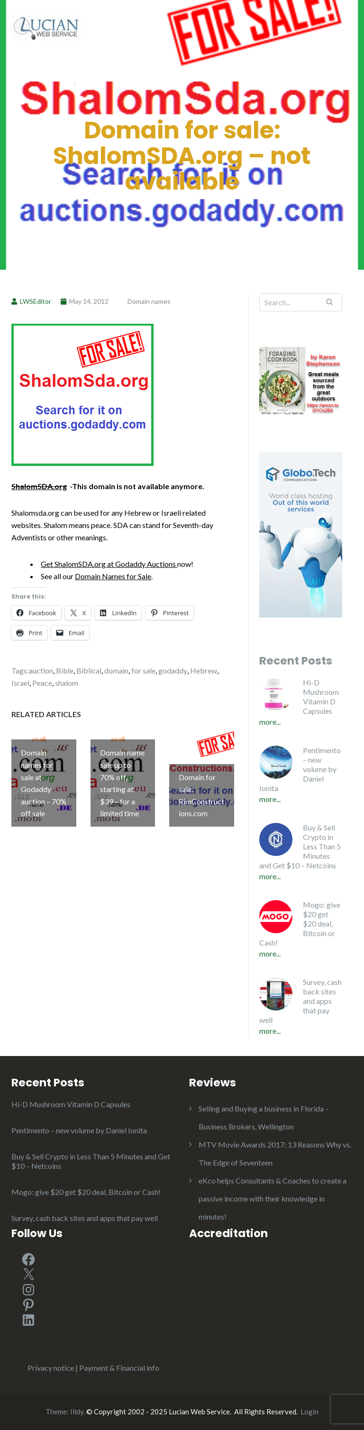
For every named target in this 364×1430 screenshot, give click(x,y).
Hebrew (203, 670)
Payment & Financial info (119, 1367)
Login (309, 1411)
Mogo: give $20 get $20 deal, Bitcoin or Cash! (299, 923)
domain (116, 670)
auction (41, 670)
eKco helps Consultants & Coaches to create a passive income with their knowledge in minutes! (272, 1198)
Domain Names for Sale (113, 576)
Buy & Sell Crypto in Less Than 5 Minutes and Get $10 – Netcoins (300, 846)
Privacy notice (50, 1367)
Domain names (149, 301)
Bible (64, 670)
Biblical (88, 670)
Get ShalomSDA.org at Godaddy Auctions (109, 563)
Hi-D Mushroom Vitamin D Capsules (321, 696)
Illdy (76, 1411)
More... (270, 721)
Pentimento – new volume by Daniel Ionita (300, 769)
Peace (42, 682)
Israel (20, 682)
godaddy (172, 670)
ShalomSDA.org (39, 486)
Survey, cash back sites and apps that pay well (300, 1000)
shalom (66, 682)
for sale (143, 670)
